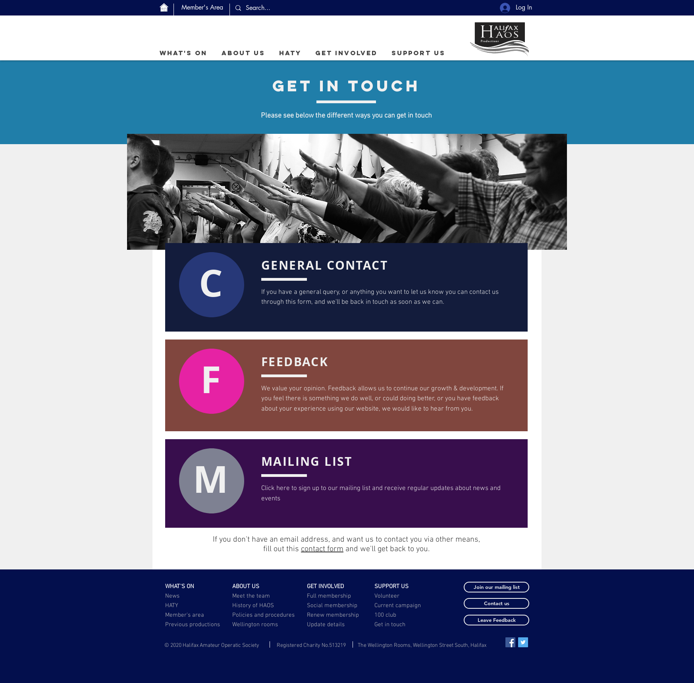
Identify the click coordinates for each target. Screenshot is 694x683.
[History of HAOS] (256, 605)
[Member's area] (188, 615)
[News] (188, 596)
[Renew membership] (337, 615)
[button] (243, 52)
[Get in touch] (390, 624)
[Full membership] (330, 596)
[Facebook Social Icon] (510, 642)
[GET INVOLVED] (330, 586)
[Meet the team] (256, 596)
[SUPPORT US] (398, 586)
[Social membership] (332, 605)
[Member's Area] (202, 7)
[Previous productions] (193, 624)
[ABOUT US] (256, 586)
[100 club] (405, 615)
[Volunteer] (398, 596)
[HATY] (188, 605)
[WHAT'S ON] (188, 586)
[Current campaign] (399, 605)
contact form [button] (322, 549)
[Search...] (302, 8)
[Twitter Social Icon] (523, 642)
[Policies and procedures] (264, 615)
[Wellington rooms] (255, 624)
